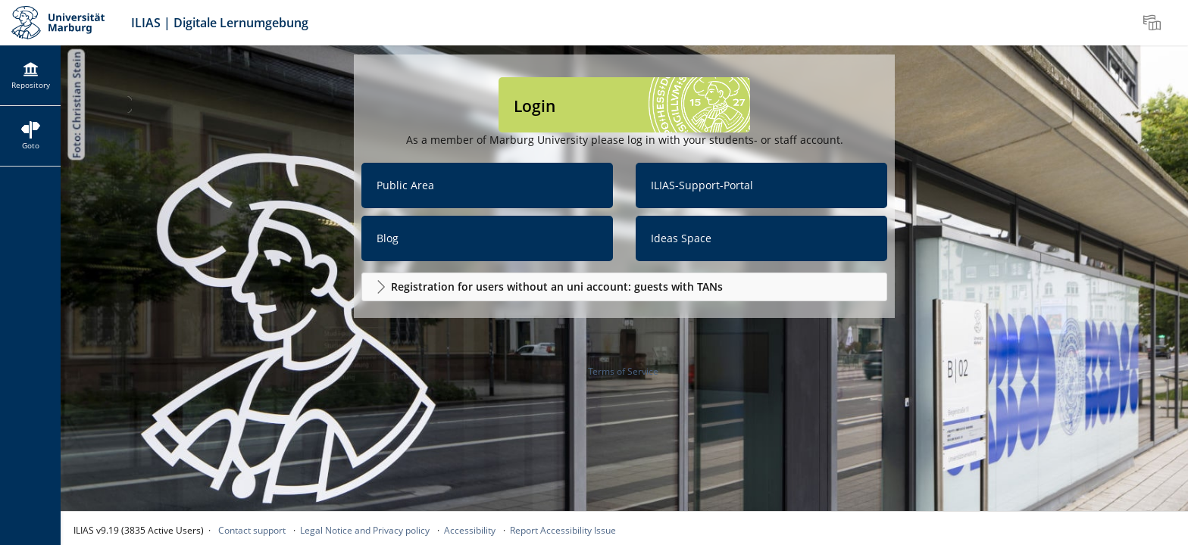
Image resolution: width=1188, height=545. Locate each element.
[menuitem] (1154, 22)
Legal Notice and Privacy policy (365, 530)
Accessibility (470, 530)
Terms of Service (623, 371)
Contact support (252, 530)
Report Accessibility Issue (563, 530)
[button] (624, 286)
